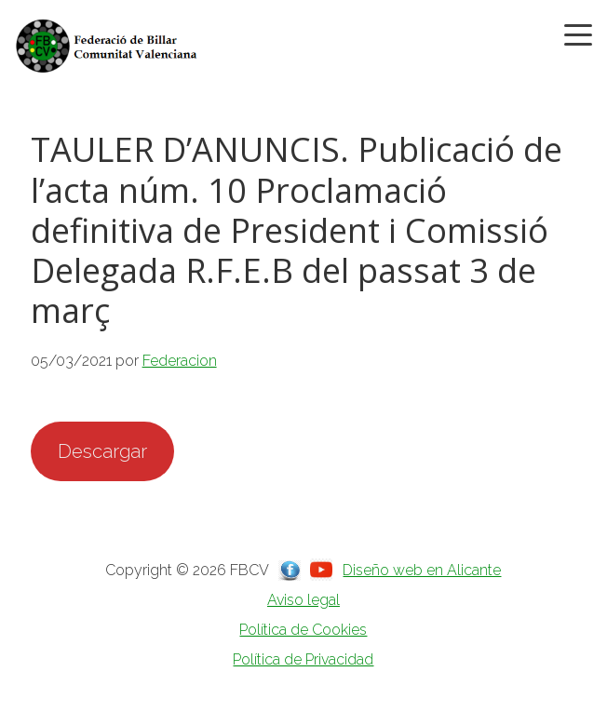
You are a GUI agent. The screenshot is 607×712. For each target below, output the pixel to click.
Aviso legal (303, 600)
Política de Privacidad (303, 659)
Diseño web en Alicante (422, 570)
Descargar (102, 451)
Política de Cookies (303, 629)
